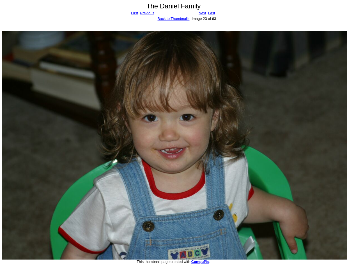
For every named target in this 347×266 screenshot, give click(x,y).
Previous (147, 13)
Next (202, 13)
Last (211, 13)
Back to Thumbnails (174, 19)
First (134, 13)
